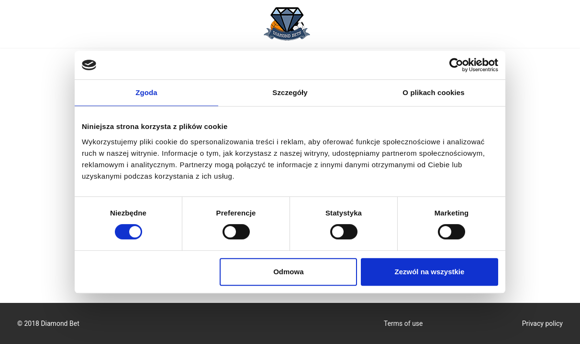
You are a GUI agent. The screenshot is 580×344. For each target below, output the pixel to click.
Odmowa (288, 272)
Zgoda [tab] (146, 92)
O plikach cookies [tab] (433, 92)
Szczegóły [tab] (289, 92)
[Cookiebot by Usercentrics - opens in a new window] (456, 65)
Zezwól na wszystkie (430, 272)
